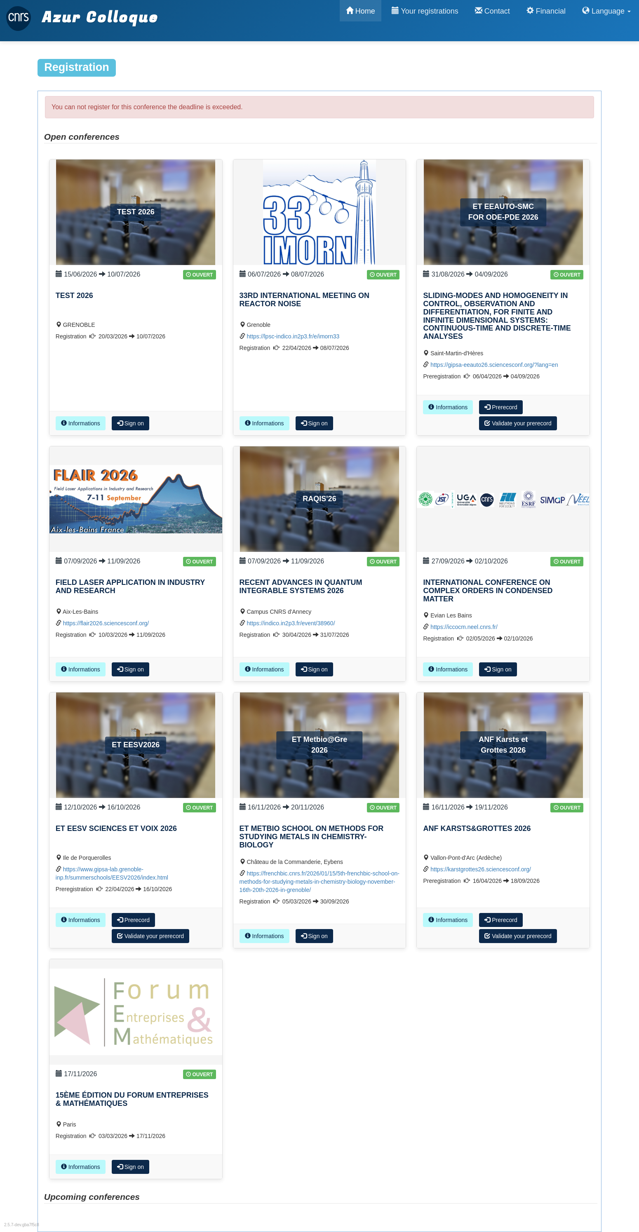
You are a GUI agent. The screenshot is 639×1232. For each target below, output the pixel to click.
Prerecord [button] (500, 407)
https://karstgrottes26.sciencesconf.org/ (480, 869)
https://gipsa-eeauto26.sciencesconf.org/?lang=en (494, 364)
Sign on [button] (130, 423)
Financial (546, 11)
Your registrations (425, 11)
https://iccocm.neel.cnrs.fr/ (464, 627)
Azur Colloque (82, 13)
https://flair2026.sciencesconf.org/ (106, 623)
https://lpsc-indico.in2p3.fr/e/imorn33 (293, 336)
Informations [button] (80, 423)
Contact (492, 11)
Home (360, 11)
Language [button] (606, 11)
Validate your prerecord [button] (517, 423)
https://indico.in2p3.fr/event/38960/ (291, 623)
